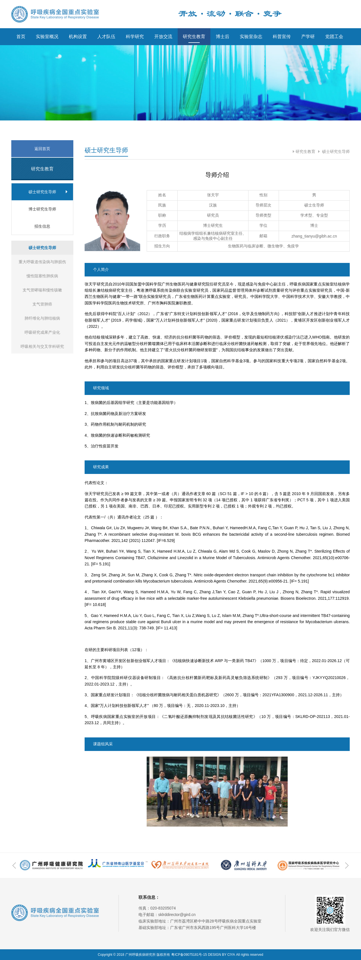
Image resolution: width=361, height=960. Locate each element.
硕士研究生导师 (335, 151)
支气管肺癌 (42, 304)
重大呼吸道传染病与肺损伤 (42, 262)
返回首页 (42, 148)
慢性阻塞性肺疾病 (42, 276)
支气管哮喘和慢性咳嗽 (42, 290)
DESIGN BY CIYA (221, 955)
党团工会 (334, 36)
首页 (20, 36)
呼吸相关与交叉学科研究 (42, 346)
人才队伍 (106, 36)
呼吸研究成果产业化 (42, 332)
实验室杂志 (251, 36)
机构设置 (78, 36)
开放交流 (163, 36)
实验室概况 (47, 36)
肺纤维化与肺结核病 (42, 318)
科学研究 (135, 36)
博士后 (222, 36)
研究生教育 (194, 36)
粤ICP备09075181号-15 (189, 955)
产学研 (308, 36)
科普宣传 (282, 36)
